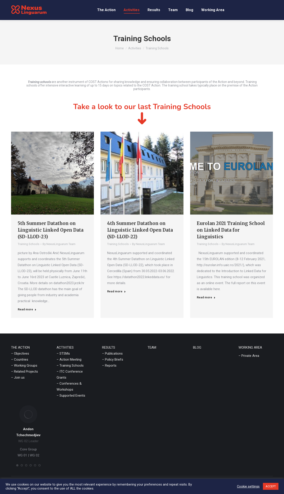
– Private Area (249, 356)
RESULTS (108, 347)
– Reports (109, 365)
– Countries (19, 359)
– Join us (18, 378)
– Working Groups (24, 365)
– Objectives (20, 353)
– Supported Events (71, 396)
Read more (27, 309)
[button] (17, 465)
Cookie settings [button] (248, 486)
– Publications (112, 353)
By (59, 244)
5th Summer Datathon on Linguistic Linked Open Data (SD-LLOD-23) (50, 230)
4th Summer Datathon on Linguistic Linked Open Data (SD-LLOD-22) (140, 230)
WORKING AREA (250, 347)
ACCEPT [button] (271, 486)
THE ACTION (20, 347)
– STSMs (63, 353)
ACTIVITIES (65, 347)
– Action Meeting (69, 359)
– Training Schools (70, 365)
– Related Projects (24, 371)
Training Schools (28, 244)
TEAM (152, 347)
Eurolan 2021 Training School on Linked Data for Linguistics (231, 230)
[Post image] (52, 173)
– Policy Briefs (112, 359)
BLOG (197, 347)
